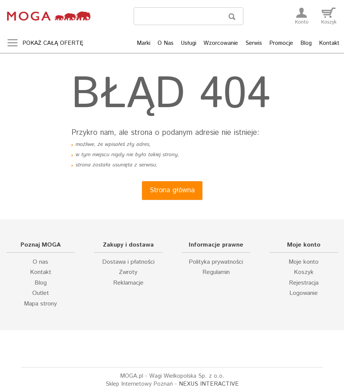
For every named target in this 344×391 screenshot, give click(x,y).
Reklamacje (128, 283)
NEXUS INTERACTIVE (209, 384)
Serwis (253, 43)
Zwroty (128, 272)
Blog (306, 43)
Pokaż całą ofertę (52, 43)
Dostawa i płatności (128, 262)
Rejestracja (304, 283)
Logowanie (303, 293)
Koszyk (304, 272)
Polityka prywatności (216, 262)
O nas (40, 262)
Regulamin (216, 272)
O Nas (166, 43)
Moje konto (304, 262)
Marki (143, 43)
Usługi (188, 43)
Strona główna (172, 190)
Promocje (281, 43)
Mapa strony (40, 304)
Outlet (40, 293)
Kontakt (329, 43)
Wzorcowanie (221, 43)
